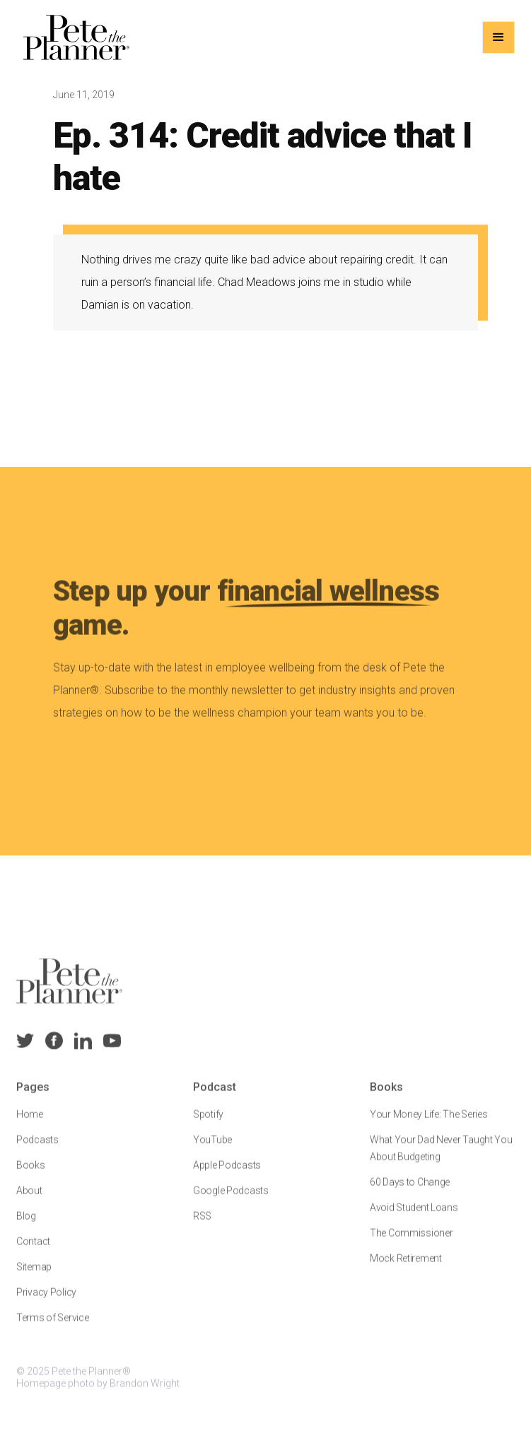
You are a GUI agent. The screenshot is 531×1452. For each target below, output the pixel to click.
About (29, 1200)
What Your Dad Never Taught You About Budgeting (440, 1158)
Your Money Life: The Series (427, 1124)
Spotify (208, 1124)
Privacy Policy (46, 1302)
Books (30, 1175)
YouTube (212, 1149)
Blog (26, 1226)
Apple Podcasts (227, 1175)
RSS (202, 1226)
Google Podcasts (231, 1200)
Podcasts (37, 1149)
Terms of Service (52, 1327)
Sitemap (34, 1277)
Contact (33, 1251)
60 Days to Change (409, 1192)
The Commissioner (411, 1243)
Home (29, 1124)
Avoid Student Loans (413, 1217)
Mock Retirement (405, 1268)
